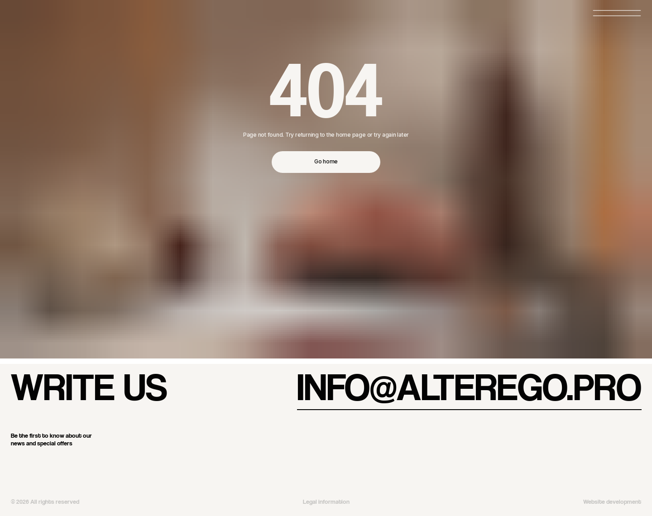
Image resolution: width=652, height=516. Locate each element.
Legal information (326, 501)
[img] (168, 463)
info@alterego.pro (469, 386)
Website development (612, 501)
